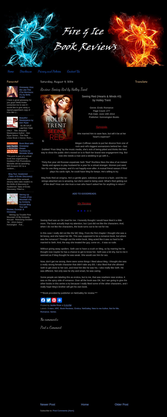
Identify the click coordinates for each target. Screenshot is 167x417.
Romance (44, 312)
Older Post (121, 404)
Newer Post (47, 404)
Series (53, 312)
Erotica (77, 308)
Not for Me (114, 308)
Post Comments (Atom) (63, 411)
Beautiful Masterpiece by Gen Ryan (26, 120)
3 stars (51, 308)
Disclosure (26, 71)
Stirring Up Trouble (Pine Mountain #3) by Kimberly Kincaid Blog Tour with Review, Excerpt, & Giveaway (19, 203)
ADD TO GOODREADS (84, 193)
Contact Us (73, 71)
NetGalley (86, 308)
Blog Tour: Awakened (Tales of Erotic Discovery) (20, 175)
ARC (57, 308)
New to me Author (100, 308)
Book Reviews (66, 308)
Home (11, 71)
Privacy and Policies (49, 71)
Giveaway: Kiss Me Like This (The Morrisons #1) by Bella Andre (26, 92)
